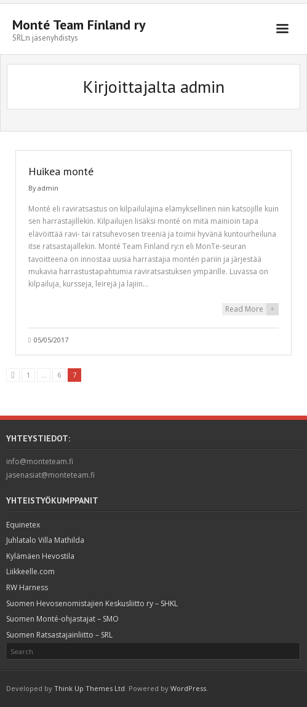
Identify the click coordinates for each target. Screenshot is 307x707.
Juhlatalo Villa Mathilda (45, 540)
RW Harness (27, 587)
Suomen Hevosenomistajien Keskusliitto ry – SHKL (92, 603)
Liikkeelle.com (30, 571)
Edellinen (13, 375)
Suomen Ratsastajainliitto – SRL (59, 635)
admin (48, 187)
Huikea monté (61, 171)
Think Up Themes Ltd (89, 688)
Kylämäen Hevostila (40, 556)
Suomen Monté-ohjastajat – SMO (62, 619)
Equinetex (23, 524)
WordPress (188, 688)
